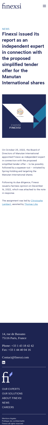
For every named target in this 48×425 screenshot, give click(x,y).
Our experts (11, 390)
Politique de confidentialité (13, 423)
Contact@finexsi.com (15, 359)
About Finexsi (11, 399)
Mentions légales (9, 420)
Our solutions (12, 395)
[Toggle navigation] (44, 5)
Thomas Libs (31, 205)
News (5, 28)
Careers (8, 408)
